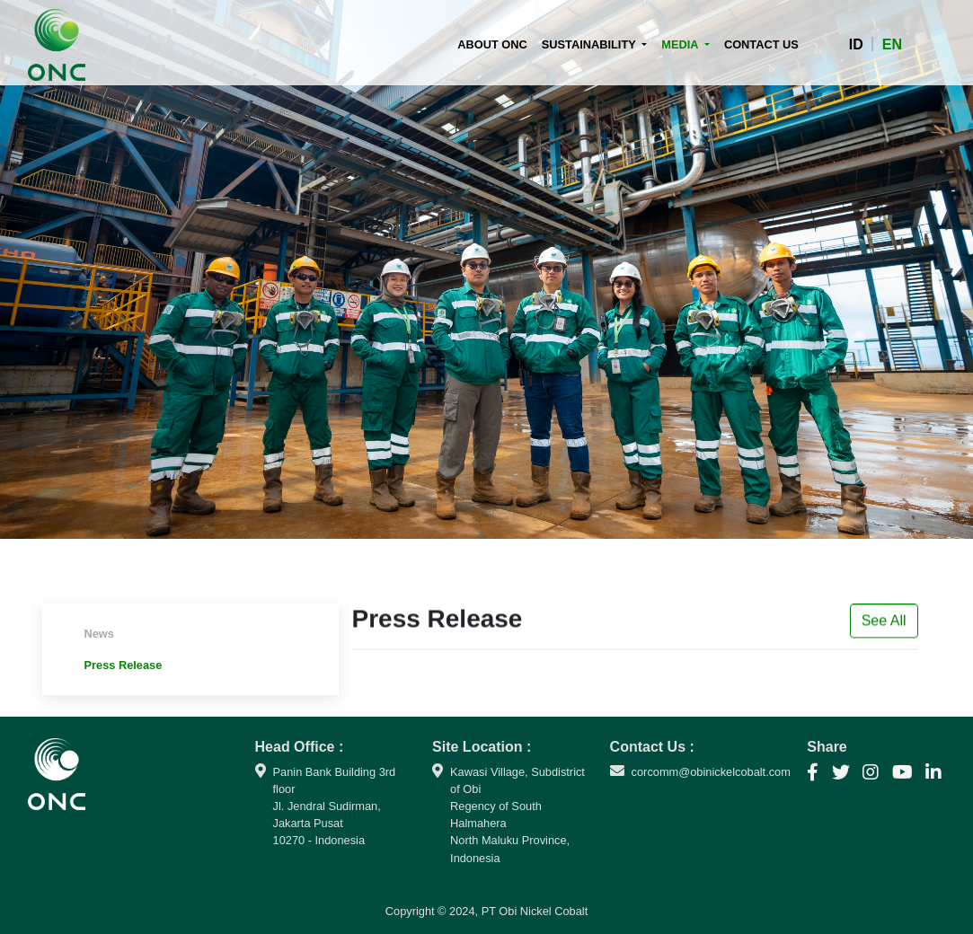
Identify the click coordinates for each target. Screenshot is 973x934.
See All (884, 625)
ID (856, 44)
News (99, 633)
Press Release (123, 665)
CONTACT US (761, 44)
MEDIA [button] (681, 44)
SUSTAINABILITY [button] (590, 44)
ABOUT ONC (496, 43)
